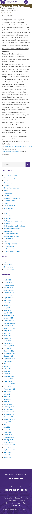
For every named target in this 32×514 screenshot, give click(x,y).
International (8, 208)
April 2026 (7, 280)
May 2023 (7, 369)
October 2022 (8, 386)
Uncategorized (9, 246)
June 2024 (7, 336)
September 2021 (9, 419)
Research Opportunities (12, 229)
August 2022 (8, 391)
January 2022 (8, 409)
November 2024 (9, 323)
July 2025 (7, 303)
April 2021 (7, 432)
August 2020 (8, 452)
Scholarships (8, 231)
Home (2, 8)
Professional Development (13, 221)
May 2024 (7, 338)
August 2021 (8, 422)
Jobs (5, 213)
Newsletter (16, 506)
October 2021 (8, 417)
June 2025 (7, 305)
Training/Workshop (10, 244)
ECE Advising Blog (10, 8)
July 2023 (7, 364)
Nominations (8, 218)
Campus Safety (12, 500)
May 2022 (7, 399)
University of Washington (3, 2)
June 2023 (7, 366)
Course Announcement (11, 188)
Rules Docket (9, 503)
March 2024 (8, 343)
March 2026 (8, 283)
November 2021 (9, 414)
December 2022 (9, 381)
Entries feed (8, 264)
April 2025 (7, 310)
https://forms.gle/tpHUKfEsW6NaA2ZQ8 (18, 146)
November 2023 (9, 353)
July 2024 (7, 333)
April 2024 (7, 341)
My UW (22, 500)
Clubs (6, 180)
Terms (25, 503)
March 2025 (8, 313)
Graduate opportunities (12, 198)
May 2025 (7, 308)
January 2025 (8, 318)
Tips (5, 241)
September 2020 (9, 450)
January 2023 (8, 379)
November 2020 (9, 445)
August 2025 (8, 300)
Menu (27, 4)
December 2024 (9, 321)
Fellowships (8, 193)
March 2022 (8, 404)
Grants (6, 203)
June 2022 (7, 397)
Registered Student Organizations (10, 10)
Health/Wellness (9, 206)
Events (6, 191)
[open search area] (26, 2)
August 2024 (8, 331)
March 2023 (8, 374)
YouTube (19, 490)
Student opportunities (11, 236)
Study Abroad (8, 239)
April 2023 (7, 371)
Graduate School (9, 201)
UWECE (16, 2)
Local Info (7, 216)
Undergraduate (9, 249)
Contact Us (18, 498)
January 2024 (8, 348)
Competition (8, 183)
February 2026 (9, 285)
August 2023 (8, 361)
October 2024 (8, 326)
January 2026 (8, 288)
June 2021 (7, 427)
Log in (6, 262)
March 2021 (8, 435)
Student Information (11, 234)
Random (7, 223)
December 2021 (9, 412)
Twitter (11, 490)
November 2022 (9, 384)
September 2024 (9, 328)
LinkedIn (23, 490)
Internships (7, 211)
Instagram (15, 490)
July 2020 (7, 455)
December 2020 (9, 442)
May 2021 (7, 429)
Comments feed (9, 267)
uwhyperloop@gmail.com (12, 152)
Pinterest (27, 490)
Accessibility (8, 498)
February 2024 (9, 346)
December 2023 (9, 351)
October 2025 (8, 295)
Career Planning (9, 178)
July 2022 (7, 394)
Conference (7, 185)
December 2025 (9, 290)
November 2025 (9, 293)
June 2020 (7, 457)
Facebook (7, 490)
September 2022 (9, 389)
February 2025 (9, 315)
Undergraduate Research (12, 251)
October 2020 (8, 447)
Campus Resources (10, 175)
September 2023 (9, 359)
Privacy (18, 503)
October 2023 (8, 356)
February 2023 (9, 376)
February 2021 (9, 437)
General (6, 196)
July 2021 (7, 424)
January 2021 (8, 440)
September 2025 (9, 298)
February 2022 (9, 407)
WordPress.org (9, 269)
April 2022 (7, 402)
